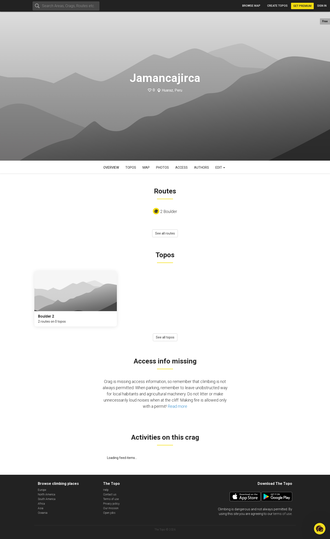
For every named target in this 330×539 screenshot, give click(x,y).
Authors (201, 167)
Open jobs (109, 512)
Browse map (251, 5)
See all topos (165, 337)
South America (46, 499)
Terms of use (111, 499)
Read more (177, 406)
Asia (40, 508)
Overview (111, 167)
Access (181, 167)
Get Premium (302, 6)
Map (146, 167)
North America (46, 494)
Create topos (277, 5)
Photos (162, 167)
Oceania (42, 512)
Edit (220, 167)
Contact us (109, 494)
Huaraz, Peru (172, 90)
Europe (42, 490)
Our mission (110, 508)
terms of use (282, 514)
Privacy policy (111, 503)
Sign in (322, 5)
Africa (41, 503)
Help (106, 490)
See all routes (165, 233)
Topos (130, 167)
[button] (319, 528)
